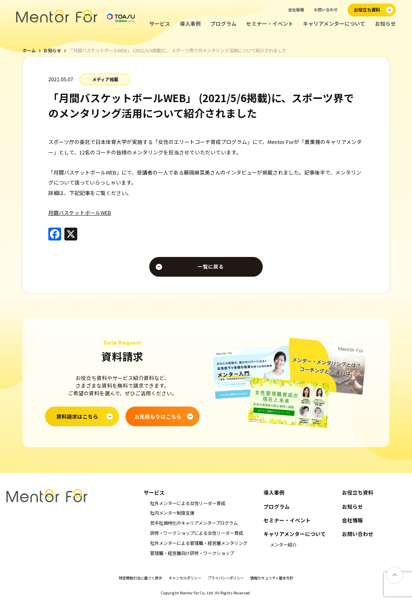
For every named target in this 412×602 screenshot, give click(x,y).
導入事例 (190, 23)
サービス (159, 23)
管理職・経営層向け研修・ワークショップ (192, 554)
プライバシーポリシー (228, 579)
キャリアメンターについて (334, 23)
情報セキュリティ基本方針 (278, 579)
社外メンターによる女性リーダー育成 (187, 504)
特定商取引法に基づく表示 (134, 579)
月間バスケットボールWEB (79, 212)
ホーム (29, 50)
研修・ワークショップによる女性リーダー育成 (196, 533)
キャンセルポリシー (183, 579)
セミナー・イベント (269, 23)
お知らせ (385, 23)
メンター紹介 (283, 545)
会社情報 (296, 9)
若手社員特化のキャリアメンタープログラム (194, 523)
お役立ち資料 (357, 493)
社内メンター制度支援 (172, 514)
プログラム (223, 23)
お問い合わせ (326, 9)
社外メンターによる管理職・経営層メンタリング (198, 543)
